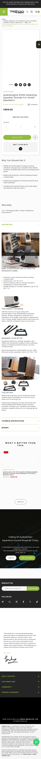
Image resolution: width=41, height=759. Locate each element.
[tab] (20, 224)
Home (4, 19)
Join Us (11, 558)
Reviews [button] (20, 428)
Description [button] (20, 224)
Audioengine (8, 91)
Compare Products (32, 12)
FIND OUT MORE (27, 558)
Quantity (6, 122)
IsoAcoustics (8, 470)
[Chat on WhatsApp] (36, 742)
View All (20, 502)
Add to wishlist (35, 137)
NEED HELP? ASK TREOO (20, 117)
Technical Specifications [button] (20, 421)
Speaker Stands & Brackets (13, 22)
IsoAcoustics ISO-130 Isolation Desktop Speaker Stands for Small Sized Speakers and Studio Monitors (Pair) (20, 473)
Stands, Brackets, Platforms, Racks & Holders (20, 21)
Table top (27, 22)
